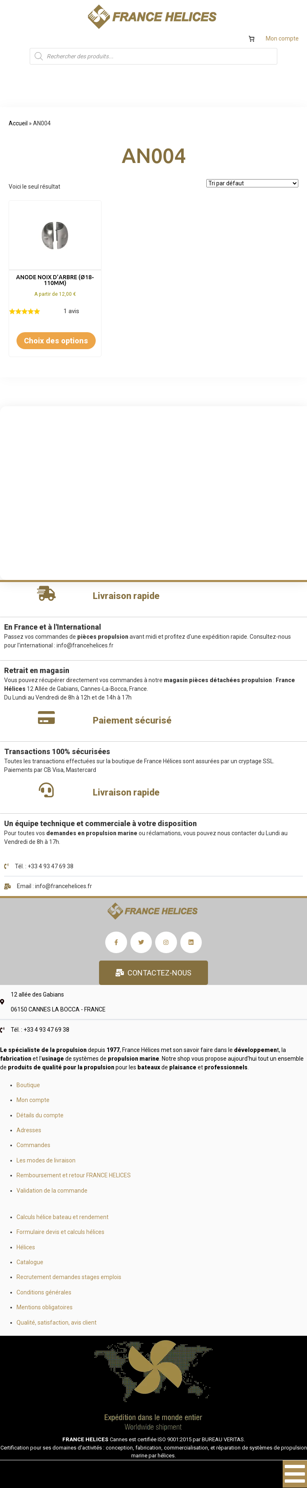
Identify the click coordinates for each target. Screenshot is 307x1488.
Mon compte (282, 38)
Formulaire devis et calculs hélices (60, 1232)
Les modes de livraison (46, 1160)
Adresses (29, 1130)
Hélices (26, 1247)
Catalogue (30, 1262)
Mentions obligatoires (45, 1307)
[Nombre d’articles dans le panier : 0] (251, 38)
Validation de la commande (52, 1190)
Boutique (28, 1085)
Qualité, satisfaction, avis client (57, 1322)
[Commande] (252, 183)
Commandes (33, 1145)
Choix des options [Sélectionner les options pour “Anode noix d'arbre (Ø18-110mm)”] (56, 340)
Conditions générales (44, 1292)
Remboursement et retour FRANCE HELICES (74, 1175)
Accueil (18, 123)
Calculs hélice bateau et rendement (63, 1217)
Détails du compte (40, 1115)
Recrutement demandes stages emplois (69, 1277)
